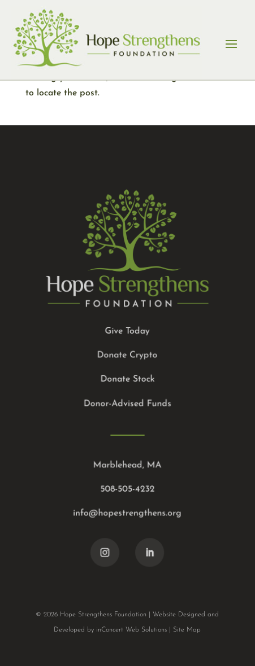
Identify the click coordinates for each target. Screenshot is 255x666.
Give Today (127, 331)
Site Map (187, 629)
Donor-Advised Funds (127, 403)
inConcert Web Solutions (131, 629)
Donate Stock (127, 379)
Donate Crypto (127, 355)
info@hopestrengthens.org (127, 512)
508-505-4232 (127, 488)
